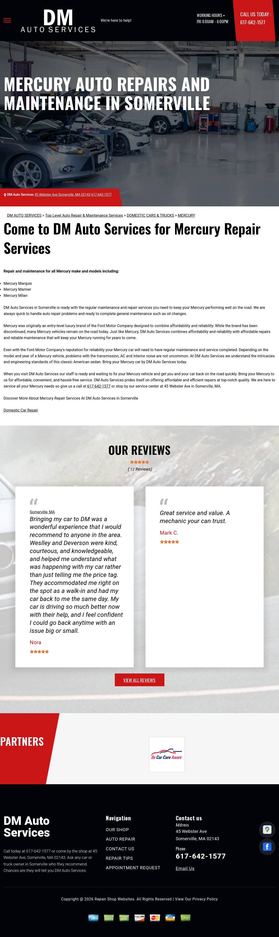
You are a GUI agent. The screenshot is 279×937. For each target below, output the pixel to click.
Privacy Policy (205, 899)
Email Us (185, 868)
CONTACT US (120, 849)
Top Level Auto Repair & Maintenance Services (84, 215)
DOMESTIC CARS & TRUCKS (150, 215)
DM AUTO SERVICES (24, 215)
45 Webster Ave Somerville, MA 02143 (62, 194)
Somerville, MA (42, 512)
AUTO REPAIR (120, 839)
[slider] (139, 462)
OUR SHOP (117, 829)
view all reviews (139, 680)
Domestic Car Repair (21, 410)
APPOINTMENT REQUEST (133, 867)
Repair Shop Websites (114, 899)
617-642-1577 (252, 22)
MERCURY (186, 215)
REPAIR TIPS (119, 858)
